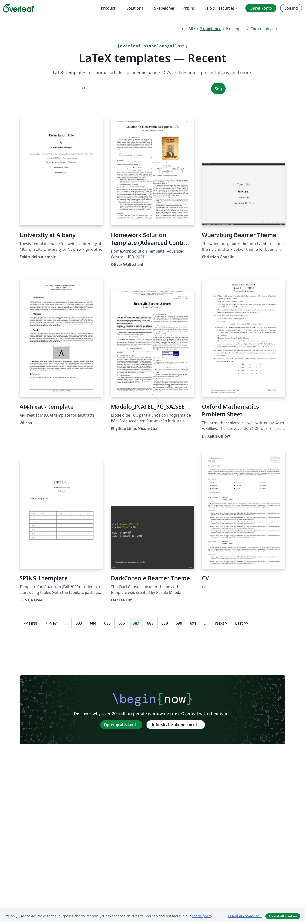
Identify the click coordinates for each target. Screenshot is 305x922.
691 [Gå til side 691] (193, 623)
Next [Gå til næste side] (221, 623)
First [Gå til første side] (30, 623)
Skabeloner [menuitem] (164, 8)
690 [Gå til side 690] (179, 623)
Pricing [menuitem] (189, 8)
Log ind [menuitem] (291, 8)
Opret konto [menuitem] (261, 8)
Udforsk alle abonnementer (175, 724)
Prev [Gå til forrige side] (51, 623)
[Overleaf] (18, 8)
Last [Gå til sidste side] (241, 623)
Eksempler (235, 28)
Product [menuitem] (108, 8)
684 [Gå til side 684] (93, 623)
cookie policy (202, 916)
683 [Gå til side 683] (79, 623)
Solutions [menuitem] (134, 8)
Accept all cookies (282, 916)
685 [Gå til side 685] (107, 623)
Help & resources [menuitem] (219, 8)
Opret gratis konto (121, 724)
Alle (191, 28)
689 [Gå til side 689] (164, 623)
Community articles (267, 28)
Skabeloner (210, 28)
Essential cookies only (245, 916)
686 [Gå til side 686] (121, 623)
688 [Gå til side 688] (150, 623)
